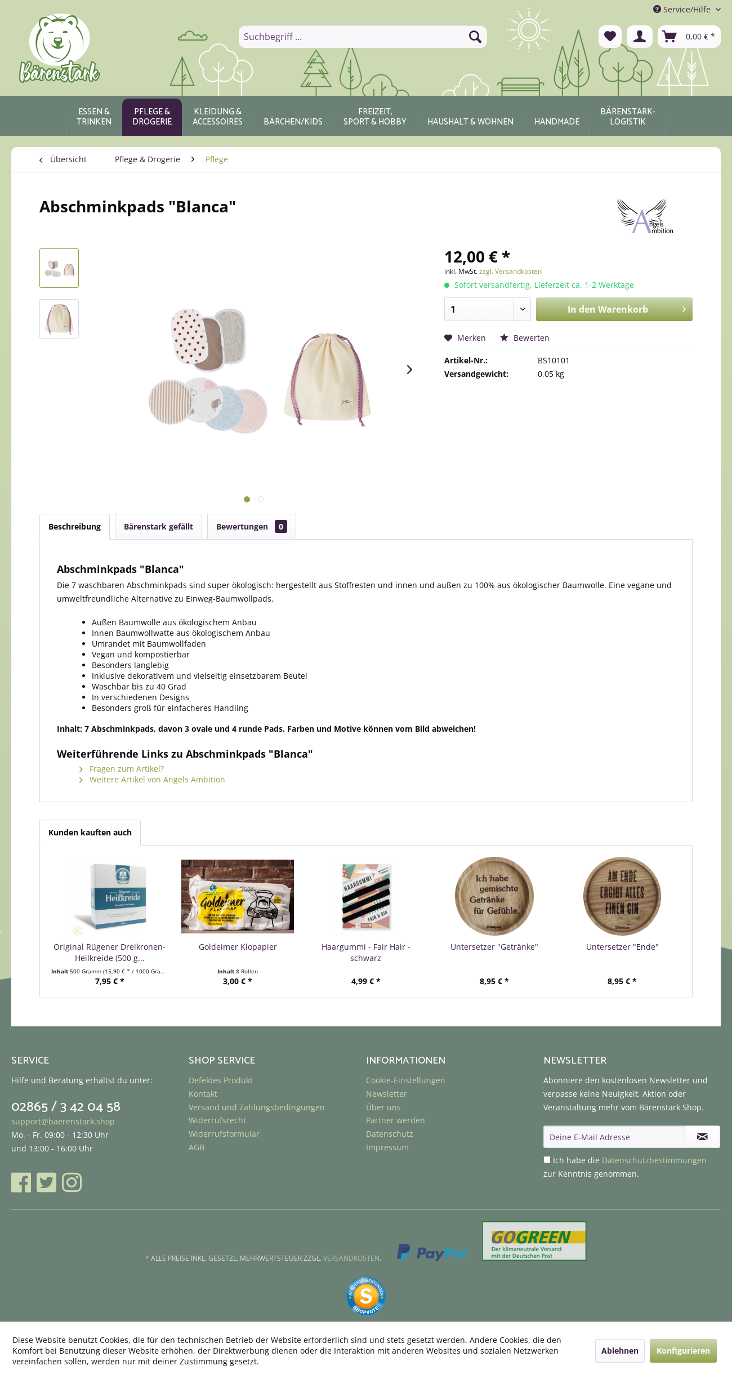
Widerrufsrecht (217, 1120)
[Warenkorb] (689, 36)
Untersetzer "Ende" (622, 946)
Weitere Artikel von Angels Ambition (152, 779)
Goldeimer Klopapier (238, 946)
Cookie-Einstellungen (405, 1080)
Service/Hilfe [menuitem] (683, 9)
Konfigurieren (683, 1350)
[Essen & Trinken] (94, 117)
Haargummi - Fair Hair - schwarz (366, 952)
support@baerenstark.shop (63, 1121)
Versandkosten (351, 1258)
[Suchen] (475, 36)
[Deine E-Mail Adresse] (614, 1137)
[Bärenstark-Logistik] (628, 117)
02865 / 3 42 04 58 (65, 1107)
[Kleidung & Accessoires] (217, 117)
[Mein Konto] (640, 36)
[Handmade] (557, 117)
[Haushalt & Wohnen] (470, 117)
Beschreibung (74, 526)
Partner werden (395, 1120)
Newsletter (386, 1093)
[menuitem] (363, 36)
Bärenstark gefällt (158, 526)
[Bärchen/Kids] (293, 117)
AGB (196, 1147)
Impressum (387, 1147)
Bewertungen (251, 526)
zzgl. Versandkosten (510, 271)
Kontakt (203, 1093)
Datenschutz (389, 1133)
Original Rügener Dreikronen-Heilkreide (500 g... (109, 952)
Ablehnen (620, 1350)
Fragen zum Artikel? (121, 768)
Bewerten (525, 337)
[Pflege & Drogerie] (152, 117)
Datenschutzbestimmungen (654, 1160)
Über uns (383, 1107)
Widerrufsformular (224, 1133)
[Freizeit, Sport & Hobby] (375, 117)
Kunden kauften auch (90, 832)
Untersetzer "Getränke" (494, 946)
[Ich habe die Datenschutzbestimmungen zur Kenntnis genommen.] (547, 1159)
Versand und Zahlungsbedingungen (257, 1107)
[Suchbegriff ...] (363, 36)
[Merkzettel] (610, 36)
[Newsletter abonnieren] (702, 1137)
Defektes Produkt (221, 1080)
